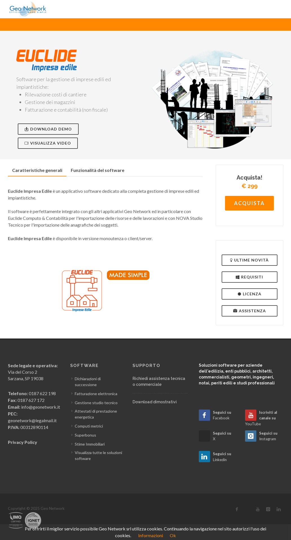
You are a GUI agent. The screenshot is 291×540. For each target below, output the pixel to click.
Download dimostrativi (155, 402)
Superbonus (85, 435)
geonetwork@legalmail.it (32, 420)
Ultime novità (249, 260)
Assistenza (249, 310)
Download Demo (48, 129)
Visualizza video (48, 143)
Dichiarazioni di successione (88, 381)
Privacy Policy (22, 442)
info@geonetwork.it (40, 407)
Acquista (249, 203)
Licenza (249, 293)
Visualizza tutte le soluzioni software (98, 455)
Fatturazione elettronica (96, 393)
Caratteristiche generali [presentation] (37, 170)
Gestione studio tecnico (96, 402)
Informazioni (150, 535)
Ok (173, 535)
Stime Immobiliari (90, 444)
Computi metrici (89, 426)
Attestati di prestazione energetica (96, 414)
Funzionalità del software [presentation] (97, 170)
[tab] (37, 170)
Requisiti (249, 277)
